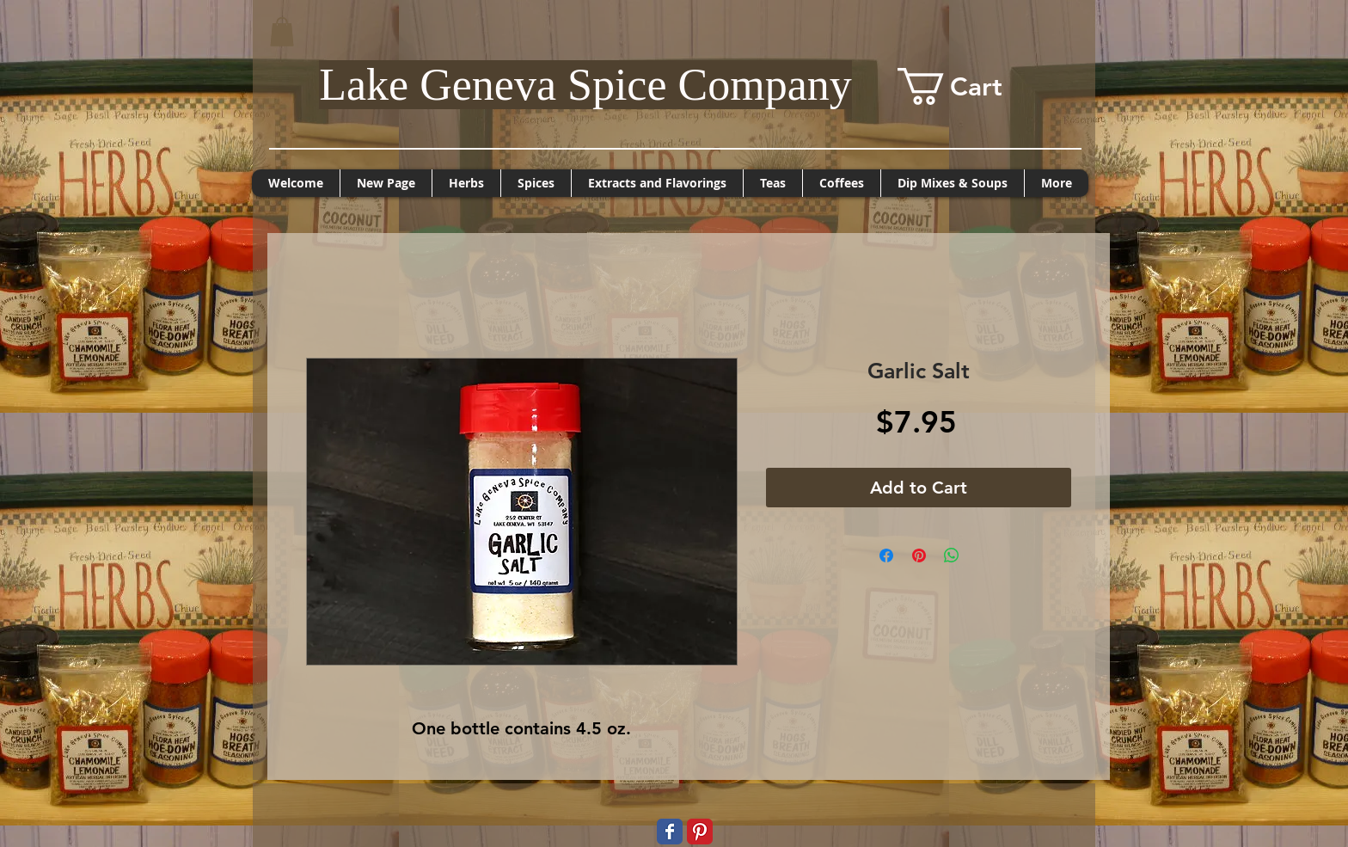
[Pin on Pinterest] (919, 555)
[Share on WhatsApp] (951, 555)
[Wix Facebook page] (670, 831)
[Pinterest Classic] (700, 831)
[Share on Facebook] (886, 555)
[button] (282, 31)
